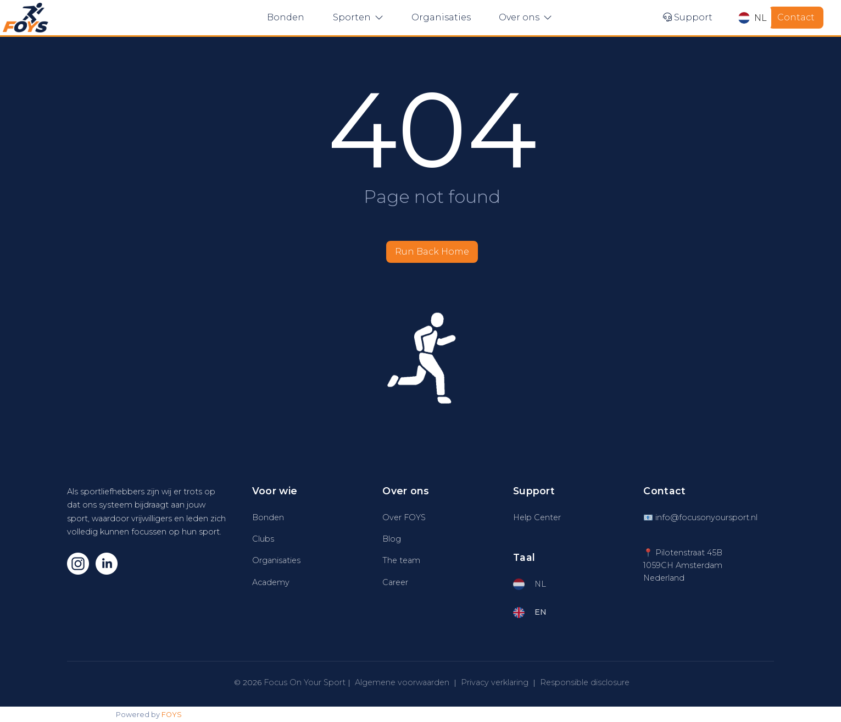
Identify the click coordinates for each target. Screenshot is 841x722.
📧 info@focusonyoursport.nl (700, 517)
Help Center (537, 517)
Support (687, 17)
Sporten (358, 17)
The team (401, 560)
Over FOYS (404, 517)
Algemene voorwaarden (402, 682)
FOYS (171, 714)
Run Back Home (432, 251)
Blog (391, 539)
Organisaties (441, 17)
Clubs (263, 539)
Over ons (525, 17)
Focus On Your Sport (305, 682)
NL (752, 18)
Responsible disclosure (585, 682)
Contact (796, 17)
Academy (270, 582)
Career (395, 582)
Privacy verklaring (494, 682)
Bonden (285, 17)
